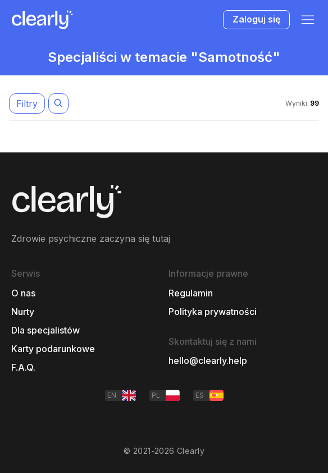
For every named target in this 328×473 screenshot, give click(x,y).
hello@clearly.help (207, 360)
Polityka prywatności (212, 312)
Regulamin (190, 293)
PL (166, 395)
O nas (23, 293)
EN (121, 395)
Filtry (27, 103)
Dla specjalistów (45, 330)
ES (209, 395)
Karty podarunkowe (53, 349)
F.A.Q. (23, 367)
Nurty (22, 312)
